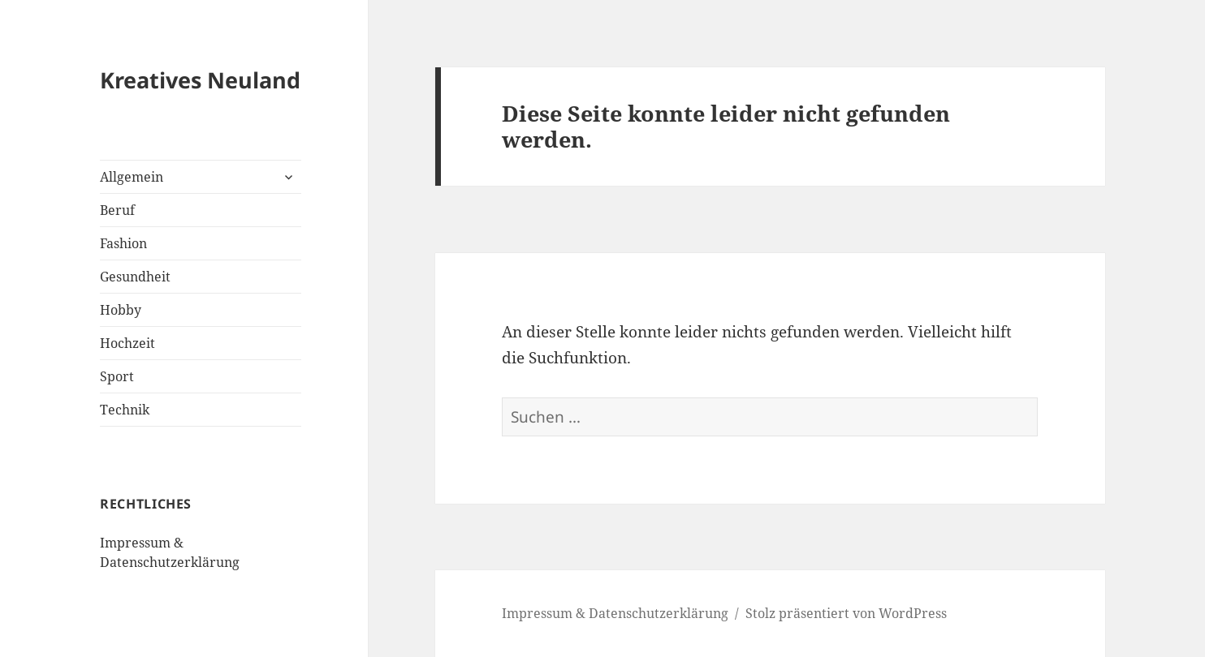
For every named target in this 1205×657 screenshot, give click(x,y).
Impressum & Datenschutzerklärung (615, 613)
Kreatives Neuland (200, 80)
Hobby (120, 310)
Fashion (123, 243)
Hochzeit (127, 343)
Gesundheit (135, 277)
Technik (124, 410)
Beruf (117, 210)
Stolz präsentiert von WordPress (846, 613)
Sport (117, 376)
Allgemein (131, 177)
